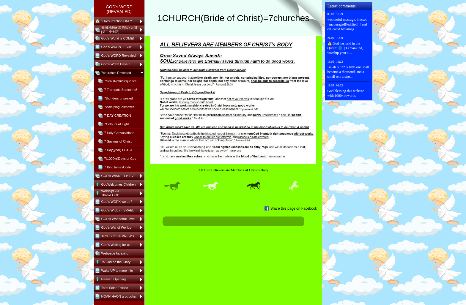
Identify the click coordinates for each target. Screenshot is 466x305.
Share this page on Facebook (293, 208)
